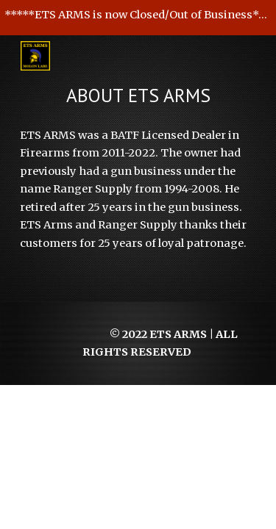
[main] (138, 95)
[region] (138, 17)
